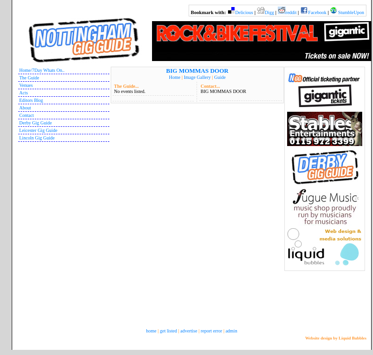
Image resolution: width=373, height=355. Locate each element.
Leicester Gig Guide (38, 130)
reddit (291, 12)
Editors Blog (31, 100)
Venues (26, 85)
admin (231, 330)
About (25, 107)
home (151, 330)
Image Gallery (197, 77)
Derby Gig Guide (35, 122)
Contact (26, 115)
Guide (219, 77)
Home (174, 77)
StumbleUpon (351, 12)
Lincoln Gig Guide (37, 137)
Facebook (317, 12)
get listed (168, 330)
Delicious (244, 12)
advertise (188, 330)
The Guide (29, 77)
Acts (23, 92)
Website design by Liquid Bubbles (335, 338)
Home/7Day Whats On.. (41, 70)
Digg (269, 12)
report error (211, 330)
